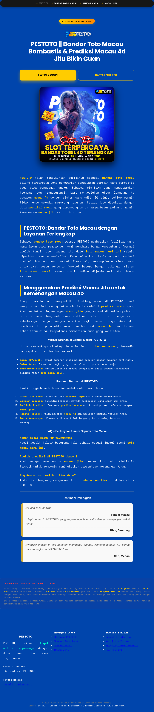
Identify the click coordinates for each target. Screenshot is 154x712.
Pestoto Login (48, 75)
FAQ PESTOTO (114, 650)
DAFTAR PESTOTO (106, 75)
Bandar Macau (91, 3)
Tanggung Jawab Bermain (122, 646)
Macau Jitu (112, 3)
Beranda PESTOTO (65, 637)
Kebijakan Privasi (118, 641)
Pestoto (42, 3)
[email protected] (17, 685)
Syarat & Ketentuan (119, 637)
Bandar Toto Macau (64, 3)
